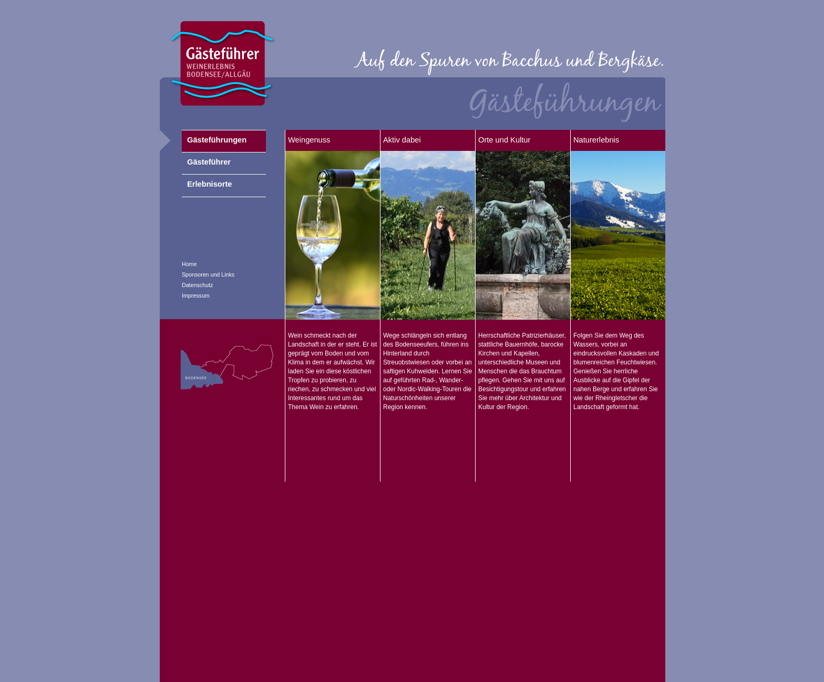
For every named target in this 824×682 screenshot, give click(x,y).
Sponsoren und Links (208, 274)
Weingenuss (309, 140)
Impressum (196, 295)
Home (189, 264)
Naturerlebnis (596, 140)
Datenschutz (197, 285)
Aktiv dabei (402, 140)
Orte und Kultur (504, 140)
